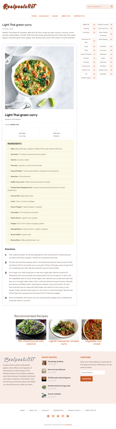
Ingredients (58, 410)
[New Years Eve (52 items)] (105, 28)
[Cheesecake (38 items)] (88, 66)
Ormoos (69, 425)
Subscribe (86, 379)
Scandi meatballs (54, 394)
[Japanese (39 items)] (105, 62)
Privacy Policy (74, 410)
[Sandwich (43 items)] (105, 46)
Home (34, 16)
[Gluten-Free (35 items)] (88, 70)
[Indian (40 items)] (105, 58)
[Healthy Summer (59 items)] (105, 24)
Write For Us (90, 410)
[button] (99, 332)
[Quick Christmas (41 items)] (88, 54)
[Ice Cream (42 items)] (105, 50)
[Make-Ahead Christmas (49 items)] (105, 34)
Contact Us (79, 16)
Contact (45, 410)
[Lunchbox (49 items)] (88, 32)
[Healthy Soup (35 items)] (105, 70)
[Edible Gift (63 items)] (88, 24)
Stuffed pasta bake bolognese (59, 378)
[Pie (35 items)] (88, 74)
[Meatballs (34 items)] (105, 74)
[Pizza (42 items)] (88, 50)
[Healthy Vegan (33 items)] (88, 78)
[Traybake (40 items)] (88, 62)
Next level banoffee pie (56, 369)
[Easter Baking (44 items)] (105, 39)
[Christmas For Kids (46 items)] (88, 41)
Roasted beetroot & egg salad (59, 386)
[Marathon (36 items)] (105, 66)
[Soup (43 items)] (88, 46)
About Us (65, 16)
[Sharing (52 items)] (88, 28)
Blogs (55, 16)
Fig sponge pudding (55, 361)
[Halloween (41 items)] (105, 54)
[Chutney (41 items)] (88, 58)
